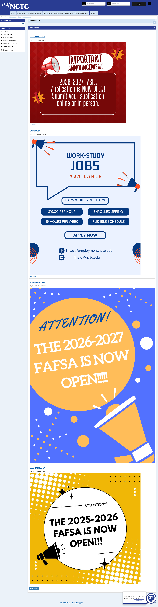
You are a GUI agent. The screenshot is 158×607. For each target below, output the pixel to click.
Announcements (27, 17)
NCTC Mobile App (8, 47)
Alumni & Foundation (81, 13)
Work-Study (35, 131)
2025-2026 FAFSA (37, 468)
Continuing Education (34, 13)
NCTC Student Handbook (10, 44)
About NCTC (65, 603)
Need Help (94, 13)
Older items (34, 589)
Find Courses (47, 13)
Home (13, 13)
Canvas (4, 31)
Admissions (21, 13)
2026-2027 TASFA (37, 37)
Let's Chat (139, 600)
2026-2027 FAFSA (37, 283)
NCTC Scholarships (8, 41)
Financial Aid (58, 13)
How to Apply (77, 603)
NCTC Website (7, 38)
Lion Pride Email (7, 34)
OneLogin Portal (7, 50)
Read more (33, 125)
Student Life (69, 13)
